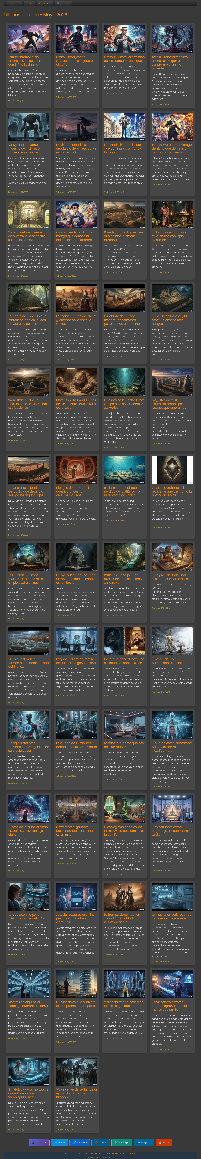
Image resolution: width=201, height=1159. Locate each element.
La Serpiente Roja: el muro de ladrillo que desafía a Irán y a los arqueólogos (26, 491)
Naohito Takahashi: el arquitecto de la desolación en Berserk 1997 (76, 148)
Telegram (144, 1143)
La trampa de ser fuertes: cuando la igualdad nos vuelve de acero (122, 918)
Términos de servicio (115, 1153)
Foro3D (29, 3)
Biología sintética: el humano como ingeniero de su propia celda (28, 747)
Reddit (164, 1143)
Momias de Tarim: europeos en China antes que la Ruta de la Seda (76, 404)
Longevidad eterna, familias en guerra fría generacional (76, 661)
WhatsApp (121, 1143)
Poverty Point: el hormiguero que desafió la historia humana (124, 236)
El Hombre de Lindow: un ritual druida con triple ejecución (169, 236)
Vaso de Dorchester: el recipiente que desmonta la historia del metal (172, 491)
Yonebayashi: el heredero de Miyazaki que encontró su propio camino (26, 236)
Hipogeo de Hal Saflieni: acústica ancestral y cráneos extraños (72, 491)
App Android (45, 3)
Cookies (132, 1153)
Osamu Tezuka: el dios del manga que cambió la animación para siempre (74, 236)
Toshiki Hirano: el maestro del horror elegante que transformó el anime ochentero (170, 62)
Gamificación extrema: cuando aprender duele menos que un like (169, 1006)
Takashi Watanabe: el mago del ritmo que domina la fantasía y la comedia (172, 148)
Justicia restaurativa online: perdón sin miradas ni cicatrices (75, 918)
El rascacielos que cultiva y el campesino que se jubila (75, 1004)
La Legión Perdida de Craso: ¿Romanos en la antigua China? (76, 320)
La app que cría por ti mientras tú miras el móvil (26, 916)
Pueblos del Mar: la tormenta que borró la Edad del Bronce (28, 663)
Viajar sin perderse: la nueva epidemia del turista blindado (76, 1093)
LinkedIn (100, 1143)
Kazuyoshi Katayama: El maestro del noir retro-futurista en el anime (24, 148)
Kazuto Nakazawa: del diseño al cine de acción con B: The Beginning (26, 61)
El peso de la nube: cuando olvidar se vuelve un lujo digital (28, 831)
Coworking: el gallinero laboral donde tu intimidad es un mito (75, 831)
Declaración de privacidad (90, 1153)
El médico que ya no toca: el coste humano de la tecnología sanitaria (28, 1093)
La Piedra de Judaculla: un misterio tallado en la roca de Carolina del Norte (27, 320)
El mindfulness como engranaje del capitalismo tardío (171, 831)
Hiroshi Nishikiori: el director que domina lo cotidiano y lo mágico (123, 148)
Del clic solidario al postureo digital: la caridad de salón (124, 661)
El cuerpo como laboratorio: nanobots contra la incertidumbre (172, 747)
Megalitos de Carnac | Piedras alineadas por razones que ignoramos (169, 404)
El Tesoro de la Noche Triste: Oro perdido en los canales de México (124, 404)
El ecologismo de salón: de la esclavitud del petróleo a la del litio (123, 831)
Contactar (70, 1153)
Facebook (79, 1143)
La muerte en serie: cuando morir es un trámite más (171, 916)
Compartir (39, 1143)
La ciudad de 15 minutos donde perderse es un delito (76, 745)
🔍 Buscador (63, 3)
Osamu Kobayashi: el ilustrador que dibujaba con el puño (76, 61)
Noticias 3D (14, 3)
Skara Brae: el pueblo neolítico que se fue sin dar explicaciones (27, 404)
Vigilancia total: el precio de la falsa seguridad (123, 1004)
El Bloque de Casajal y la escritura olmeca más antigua (169, 320)
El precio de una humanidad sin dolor (167, 661)
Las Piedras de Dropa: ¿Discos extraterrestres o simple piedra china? (25, 579)
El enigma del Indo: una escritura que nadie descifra (172, 577)
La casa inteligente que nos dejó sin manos (124, 745)
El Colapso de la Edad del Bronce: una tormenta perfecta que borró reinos (122, 320)
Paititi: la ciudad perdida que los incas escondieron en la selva (123, 579)
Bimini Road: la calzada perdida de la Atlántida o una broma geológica (122, 491)
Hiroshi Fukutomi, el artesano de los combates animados (124, 59)
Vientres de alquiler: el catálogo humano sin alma (28, 1004)
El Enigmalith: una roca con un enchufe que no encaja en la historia (75, 579)
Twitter (59, 1143)
